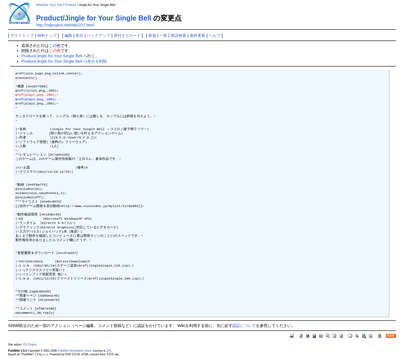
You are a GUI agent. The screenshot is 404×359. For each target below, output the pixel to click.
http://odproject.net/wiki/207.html (65, 25)
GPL (109, 350)
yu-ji (45, 354)
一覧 (163, 35)
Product (70, 4)
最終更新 (197, 35)
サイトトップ (22, 35)
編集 (68, 35)
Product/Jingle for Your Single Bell (93, 18)
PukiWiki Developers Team (74, 350)
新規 (152, 35)
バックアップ (98, 35)
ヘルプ (215, 35)
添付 (117, 35)
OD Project (30, 344)
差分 (79, 35)
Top (59, 4)
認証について (244, 325)
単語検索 (178, 35)
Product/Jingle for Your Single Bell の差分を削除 (64, 61)
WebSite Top (45, 4)
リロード (133, 35)
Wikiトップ (47, 35)
